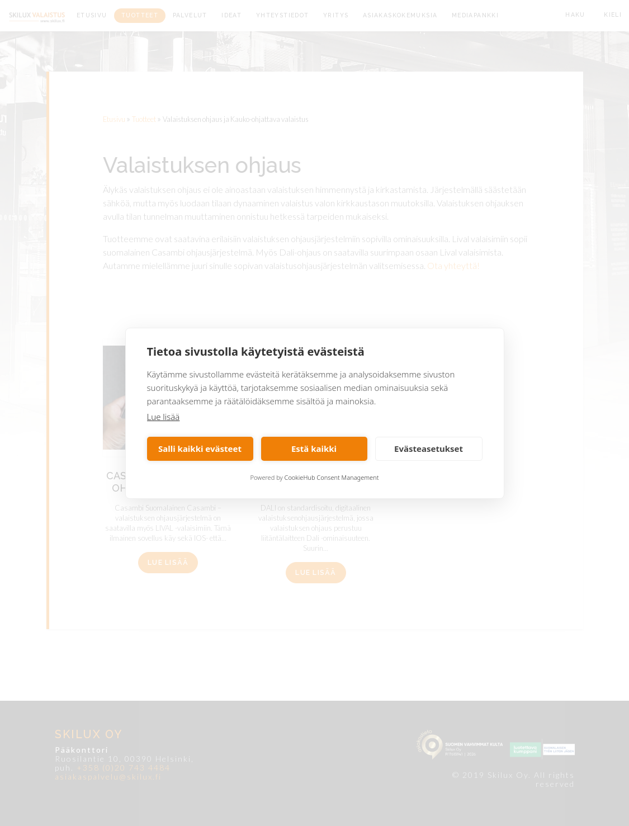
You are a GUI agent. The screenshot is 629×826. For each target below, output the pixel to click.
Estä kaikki (314, 448)
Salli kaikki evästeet (200, 448)
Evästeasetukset (428, 448)
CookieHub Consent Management (332, 477)
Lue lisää (163, 416)
